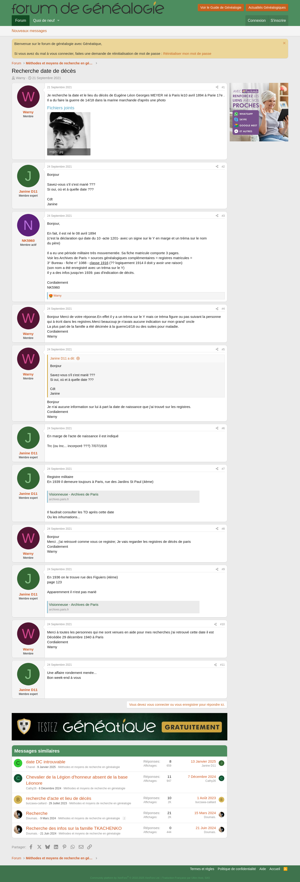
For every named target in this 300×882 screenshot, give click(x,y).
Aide (262, 869)
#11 (222, 664)
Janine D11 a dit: (62, 358)
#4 (223, 308)
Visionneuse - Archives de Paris (73, 494)
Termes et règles (202, 869)
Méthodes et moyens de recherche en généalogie (89, 767)
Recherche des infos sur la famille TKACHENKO (74, 828)
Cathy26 (31, 788)
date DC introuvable (45, 761)
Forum (20, 20)
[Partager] (217, 87)
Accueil (275, 869)
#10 (222, 624)
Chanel (30, 767)
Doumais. (32, 818)
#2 (223, 166)
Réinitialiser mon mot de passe (187, 53)
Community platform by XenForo (125, 877)
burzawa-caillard (36, 803)
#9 (223, 569)
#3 (223, 215)
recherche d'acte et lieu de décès (58, 798)
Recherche (37, 813)
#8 (223, 528)
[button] (58, 20)
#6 (223, 428)
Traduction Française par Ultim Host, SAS (186, 877)
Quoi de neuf (44, 20)
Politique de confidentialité (237, 869)
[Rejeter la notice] (284, 43)
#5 (223, 349)
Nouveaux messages (29, 31)
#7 (223, 468)
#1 (223, 87)
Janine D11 (209, 765)
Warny (20, 78)
